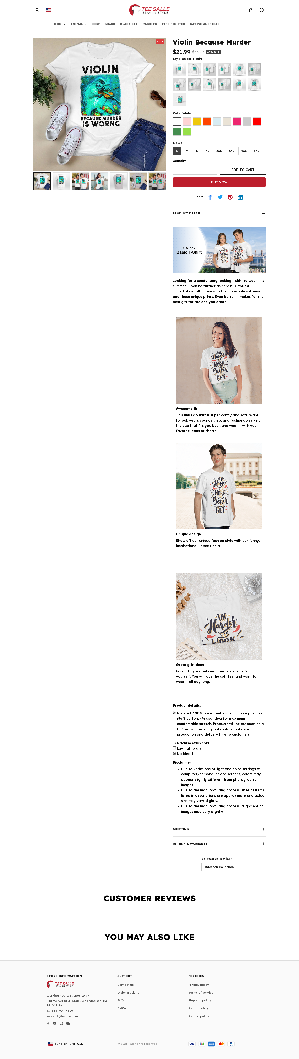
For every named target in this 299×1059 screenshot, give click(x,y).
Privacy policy (198, 985)
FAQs (121, 1000)
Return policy (198, 1008)
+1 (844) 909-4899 (60, 1011)
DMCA (121, 1008)
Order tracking (128, 993)
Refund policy (198, 1016)
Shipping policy (199, 1000)
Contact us (125, 985)
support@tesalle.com (62, 1016)
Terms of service (200, 993)
